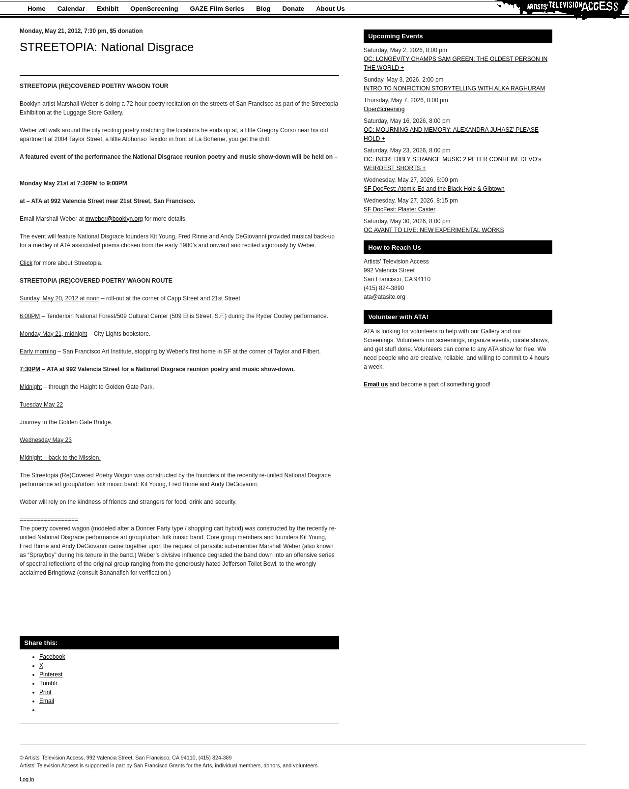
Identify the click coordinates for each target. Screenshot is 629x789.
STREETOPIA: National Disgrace (107, 47)
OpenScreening (154, 8)
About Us (330, 8)
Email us (376, 384)
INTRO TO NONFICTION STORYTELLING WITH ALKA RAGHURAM (454, 88)
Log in (27, 779)
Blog (263, 8)
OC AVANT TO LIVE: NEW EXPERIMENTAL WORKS (434, 230)
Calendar (71, 8)
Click (26, 263)
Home (37, 8)
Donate (294, 8)
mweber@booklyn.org (114, 218)
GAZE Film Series (217, 8)
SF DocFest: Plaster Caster (399, 209)
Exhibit (107, 8)
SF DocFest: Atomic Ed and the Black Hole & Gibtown (434, 188)
